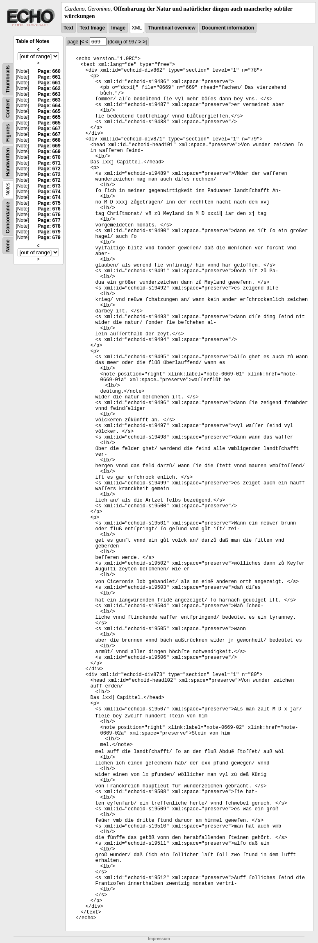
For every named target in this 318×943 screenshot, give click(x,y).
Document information (228, 28)
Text (68, 28)
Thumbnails (8, 79)
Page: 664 (49, 106)
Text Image (92, 28)
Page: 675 (49, 203)
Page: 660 (49, 71)
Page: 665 (49, 111)
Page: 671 (49, 163)
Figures (8, 133)
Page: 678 (49, 226)
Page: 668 (49, 140)
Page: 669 (49, 146)
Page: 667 (49, 128)
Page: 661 (49, 77)
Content (8, 109)
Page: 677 (49, 220)
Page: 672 (49, 169)
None (8, 246)
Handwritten (8, 162)
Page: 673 (49, 186)
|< (82, 42)
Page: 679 (49, 232)
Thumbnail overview (171, 28)
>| (145, 42)
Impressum (159, 938)
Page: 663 (49, 94)
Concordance (8, 217)
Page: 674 (49, 191)
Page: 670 (49, 157)
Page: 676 (49, 209)
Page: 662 (49, 88)
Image (118, 28)
